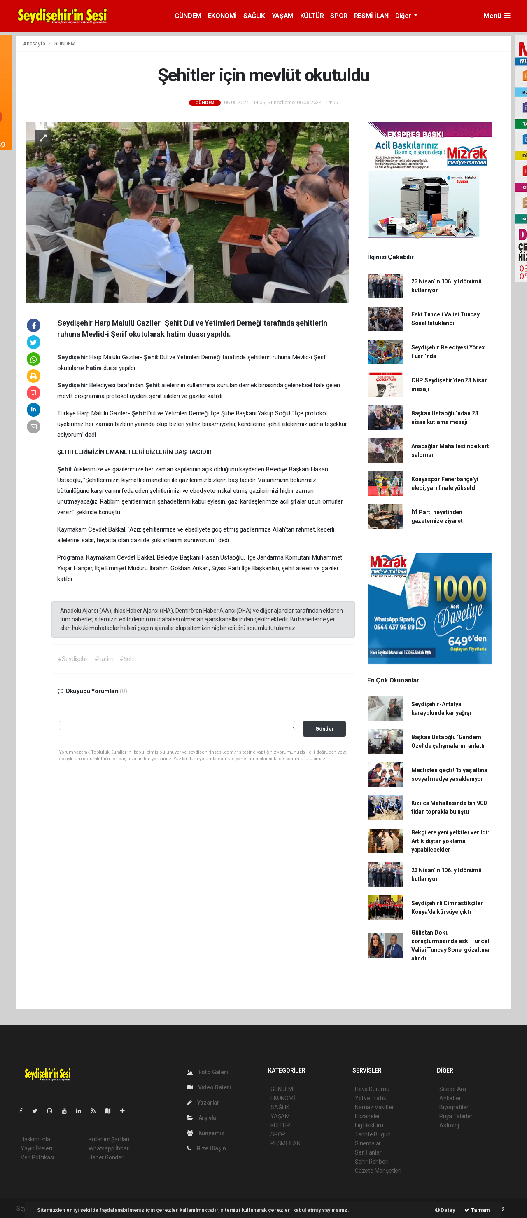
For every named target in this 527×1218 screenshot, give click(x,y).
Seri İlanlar (368, 1152)
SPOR (338, 16)
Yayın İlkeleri (36, 1148)
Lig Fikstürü (369, 1125)
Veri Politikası (37, 1157)
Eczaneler (367, 1116)
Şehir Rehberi (372, 1161)
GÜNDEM (188, 16)
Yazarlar (203, 1102)
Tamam (477, 1210)
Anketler (450, 1098)
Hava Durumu (372, 1089)
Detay (445, 1210)
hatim (94, 368)
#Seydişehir (73, 659)
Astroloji (449, 1125)
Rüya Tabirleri (456, 1116)
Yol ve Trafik (370, 1098)
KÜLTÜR (312, 16)
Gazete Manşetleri (378, 1170)
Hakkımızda (35, 1139)
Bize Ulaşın (206, 1148)
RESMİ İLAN (371, 16)
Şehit (152, 357)
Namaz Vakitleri (375, 1107)
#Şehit (127, 659)
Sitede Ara (452, 1089)
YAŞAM (283, 16)
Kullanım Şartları (109, 1139)
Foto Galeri (207, 1072)
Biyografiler (454, 1107)
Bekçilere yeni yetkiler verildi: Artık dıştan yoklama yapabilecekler (450, 841)
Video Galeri (209, 1087)
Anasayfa (34, 43)
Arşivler (203, 1118)
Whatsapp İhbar (108, 1148)
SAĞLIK (254, 16)
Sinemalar (368, 1143)
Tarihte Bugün (373, 1134)
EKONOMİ (222, 16)
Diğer (404, 16)
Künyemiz (205, 1133)
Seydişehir (73, 357)
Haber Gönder (106, 1157)
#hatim (103, 659)
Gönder (324, 729)
